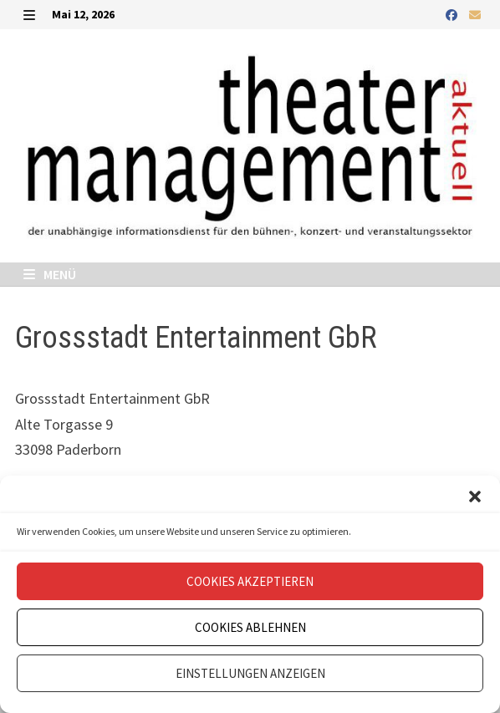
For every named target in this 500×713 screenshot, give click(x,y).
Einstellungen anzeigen (250, 673)
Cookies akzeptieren (250, 581)
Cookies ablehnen (250, 627)
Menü (49, 274)
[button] (475, 496)
